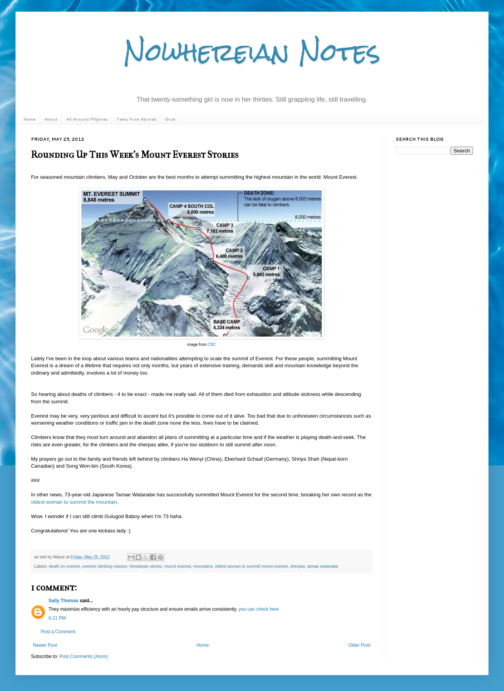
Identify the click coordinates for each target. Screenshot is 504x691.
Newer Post (45, 645)
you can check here (258, 609)
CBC (212, 344)
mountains (203, 566)
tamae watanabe (322, 566)
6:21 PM (57, 618)
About (51, 119)
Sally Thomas (63, 600)
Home (29, 119)
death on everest (64, 566)
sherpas (297, 566)
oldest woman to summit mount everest (251, 566)
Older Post (359, 645)
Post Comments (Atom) (83, 656)
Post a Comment (58, 631)
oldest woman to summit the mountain (74, 502)
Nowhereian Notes (252, 51)
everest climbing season (104, 566)
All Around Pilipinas (87, 119)
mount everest (177, 566)
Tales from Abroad (136, 119)
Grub (170, 119)
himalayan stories (145, 566)
